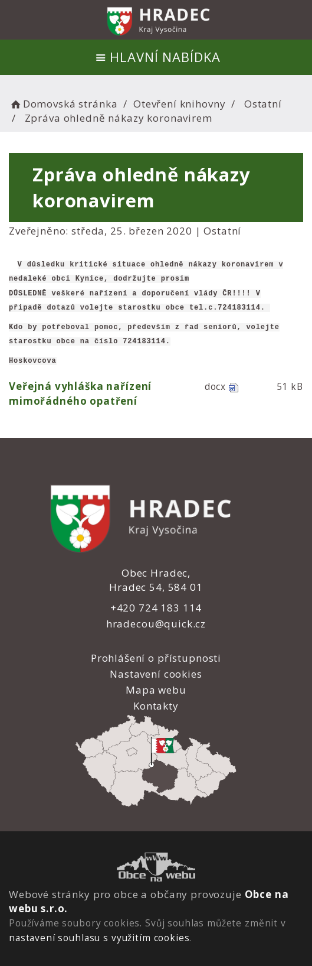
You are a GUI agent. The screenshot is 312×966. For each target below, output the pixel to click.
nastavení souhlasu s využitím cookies (99, 937)
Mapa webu (156, 690)
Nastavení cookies (156, 674)
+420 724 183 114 (156, 607)
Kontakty (156, 706)
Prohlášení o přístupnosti (156, 658)
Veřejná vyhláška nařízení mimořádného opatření (80, 393)
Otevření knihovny (179, 103)
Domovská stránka (63, 103)
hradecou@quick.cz (156, 623)
